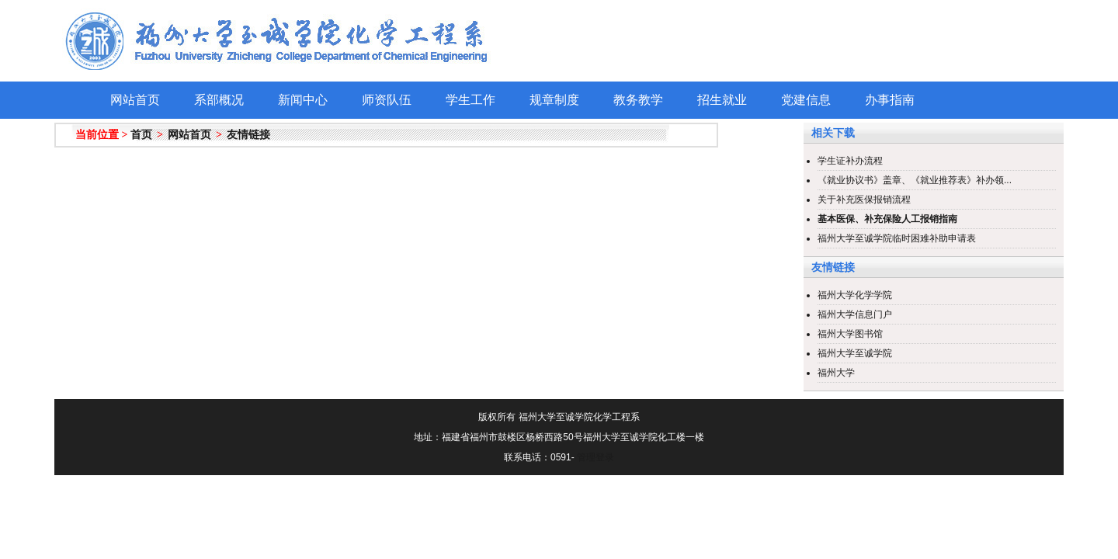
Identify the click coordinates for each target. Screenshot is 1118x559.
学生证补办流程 (850, 160)
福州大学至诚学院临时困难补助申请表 (897, 238)
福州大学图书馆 (850, 333)
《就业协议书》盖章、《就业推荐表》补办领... (915, 180)
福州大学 (836, 372)
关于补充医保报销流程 (864, 199)
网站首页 (189, 135)
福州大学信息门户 (855, 314)
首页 (141, 135)
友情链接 (248, 135)
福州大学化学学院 (855, 295)
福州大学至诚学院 (855, 353)
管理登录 (595, 457)
